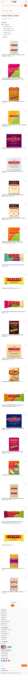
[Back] (9, 605)
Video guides (3, 631)
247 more (5, 36)
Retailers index (4, 625)
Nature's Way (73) (7, 34)
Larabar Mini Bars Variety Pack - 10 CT (12, 381)
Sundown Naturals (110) (9, 30)
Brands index (3, 619)
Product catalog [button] (7, 11)
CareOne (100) (7, 32)
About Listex (3, 612)
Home (2, 13)
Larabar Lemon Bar (8, 545)
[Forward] (18, 605)
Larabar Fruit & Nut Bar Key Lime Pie (12, 288)
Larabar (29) (6, 24)
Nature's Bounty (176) (8, 28)
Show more (14, 602)
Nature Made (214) (8, 26)
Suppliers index (4, 623)
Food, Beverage (4, 655)
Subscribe (24, 665)
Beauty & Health (7, 13)
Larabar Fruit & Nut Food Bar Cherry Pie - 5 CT (14, 148)
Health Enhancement (15, 13)
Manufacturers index (5, 621)
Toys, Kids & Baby (4, 652)
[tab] (14, 10)
